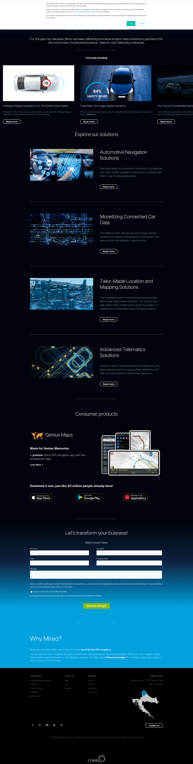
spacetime (34, 684)
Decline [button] (141, 23)
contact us (92, 688)
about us (91, 680)
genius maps (35, 696)
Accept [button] (131, 23)
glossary (68, 688)
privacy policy (80, 737)
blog (66, 680)
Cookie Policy (78, 12)
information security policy (110, 737)
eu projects (92, 692)
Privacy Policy (91, 12)
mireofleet (34, 692)
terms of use (127, 737)
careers (91, 684)
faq (66, 684)
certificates (137, 737)
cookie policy (93, 737)
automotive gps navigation (40, 680)
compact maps (36, 688)
